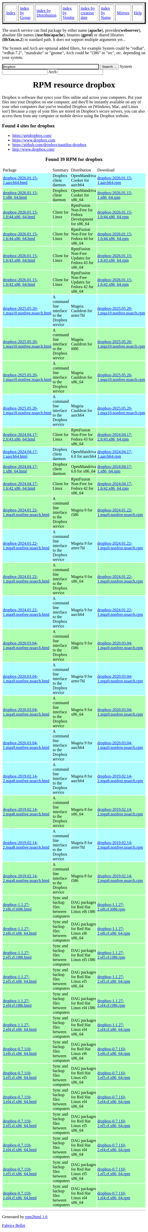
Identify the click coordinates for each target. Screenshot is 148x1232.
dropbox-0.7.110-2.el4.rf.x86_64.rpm (113, 1147)
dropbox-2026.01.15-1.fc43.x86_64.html (20, 258)
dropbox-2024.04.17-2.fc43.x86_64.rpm (114, 436)
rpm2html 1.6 (36, 1217)
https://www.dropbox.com (33, 140)
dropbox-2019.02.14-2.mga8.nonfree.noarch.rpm (120, 778)
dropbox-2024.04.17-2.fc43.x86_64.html (20, 436)
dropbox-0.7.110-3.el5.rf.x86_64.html (20, 1075)
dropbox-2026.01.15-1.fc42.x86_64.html (20, 282)
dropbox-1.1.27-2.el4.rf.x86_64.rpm (113, 1027)
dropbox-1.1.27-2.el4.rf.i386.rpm (111, 1003)
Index (10, 13)
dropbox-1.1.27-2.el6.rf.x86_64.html (20, 930)
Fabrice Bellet (13, 1225)
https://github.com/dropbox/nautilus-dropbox (49, 145)
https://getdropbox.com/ (32, 135)
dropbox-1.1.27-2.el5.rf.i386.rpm (111, 955)
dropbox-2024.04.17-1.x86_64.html (20, 468)
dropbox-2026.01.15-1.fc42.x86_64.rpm (114, 282)
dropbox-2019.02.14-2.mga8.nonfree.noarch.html (26, 778)
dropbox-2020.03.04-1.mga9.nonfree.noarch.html (26, 645)
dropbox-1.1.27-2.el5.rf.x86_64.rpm (113, 979)
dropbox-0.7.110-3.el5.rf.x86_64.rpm (113, 1075)
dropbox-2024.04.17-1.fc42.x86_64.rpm (114, 486)
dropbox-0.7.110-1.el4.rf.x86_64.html (20, 1195)
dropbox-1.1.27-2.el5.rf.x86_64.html (20, 979)
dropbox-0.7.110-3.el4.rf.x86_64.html (20, 1099)
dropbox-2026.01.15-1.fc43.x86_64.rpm (114, 258)
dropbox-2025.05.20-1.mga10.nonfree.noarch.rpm (121, 310)
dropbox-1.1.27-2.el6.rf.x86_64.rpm (113, 930)
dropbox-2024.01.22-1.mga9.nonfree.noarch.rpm (120, 512)
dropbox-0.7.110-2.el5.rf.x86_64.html (20, 1123)
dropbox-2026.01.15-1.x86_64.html (20, 195)
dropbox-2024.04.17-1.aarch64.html (20, 454)
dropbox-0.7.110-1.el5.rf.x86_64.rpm (113, 1171)
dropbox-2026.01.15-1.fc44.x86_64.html (20, 214)
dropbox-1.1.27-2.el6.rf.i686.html (17, 906)
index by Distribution (46, 12)
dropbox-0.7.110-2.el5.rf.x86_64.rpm (113, 1123)
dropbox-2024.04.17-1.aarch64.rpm (114, 454)
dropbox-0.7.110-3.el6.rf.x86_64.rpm (113, 1051)
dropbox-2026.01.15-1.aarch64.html (20, 180)
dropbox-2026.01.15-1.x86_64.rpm (114, 195)
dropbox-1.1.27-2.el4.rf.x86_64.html (20, 1027)
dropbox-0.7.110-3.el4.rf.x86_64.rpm (113, 1099)
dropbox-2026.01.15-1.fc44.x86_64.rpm (114, 214)
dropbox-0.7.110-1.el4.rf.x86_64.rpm (113, 1195)
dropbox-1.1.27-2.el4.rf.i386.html (17, 1003)
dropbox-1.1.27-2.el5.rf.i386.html (17, 955)
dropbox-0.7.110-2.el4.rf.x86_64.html (20, 1147)
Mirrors (123, 13)
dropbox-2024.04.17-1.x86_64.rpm (114, 468)
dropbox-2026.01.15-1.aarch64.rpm (114, 180)
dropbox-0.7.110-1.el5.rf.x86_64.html (20, 1171)
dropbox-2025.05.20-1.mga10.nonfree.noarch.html (27, 310)
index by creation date (88, 13)
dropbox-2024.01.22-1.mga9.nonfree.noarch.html (26, 512)
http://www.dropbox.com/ (33, 149)
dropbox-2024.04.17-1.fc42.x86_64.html (20, 486)
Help (138, 13)
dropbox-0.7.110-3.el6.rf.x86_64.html (20, 1051)
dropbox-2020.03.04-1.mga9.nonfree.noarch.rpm (120, 645)
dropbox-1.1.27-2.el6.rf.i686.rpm (111, 906)
